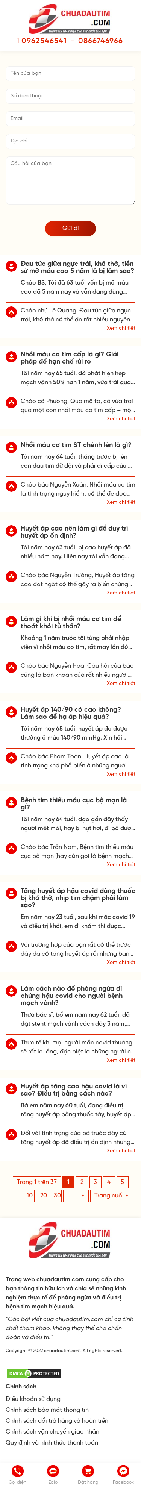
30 (57, 1196)
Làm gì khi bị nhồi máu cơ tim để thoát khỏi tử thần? (71, 623)
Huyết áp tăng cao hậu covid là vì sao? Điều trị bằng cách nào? (74, 1090)
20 (43, 1196)
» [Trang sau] (82, 1196)
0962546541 (44, 41)
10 (30, 1196)
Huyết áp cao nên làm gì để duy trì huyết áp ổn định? (74, 532)
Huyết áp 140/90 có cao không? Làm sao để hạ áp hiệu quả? (71, 713)
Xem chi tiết (121, 328)
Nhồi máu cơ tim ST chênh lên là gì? (76, 445)
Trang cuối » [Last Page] (111, 1196)
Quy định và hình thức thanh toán (52, 1443)
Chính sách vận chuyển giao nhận (52, 1432)
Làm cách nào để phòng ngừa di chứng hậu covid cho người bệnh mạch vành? (72, 996)
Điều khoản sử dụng (33, 1399)
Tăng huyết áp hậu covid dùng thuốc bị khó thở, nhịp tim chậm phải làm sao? (78, 898)
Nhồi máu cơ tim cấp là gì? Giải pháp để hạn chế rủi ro (69, 358)
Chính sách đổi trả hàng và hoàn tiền (57, 1421)
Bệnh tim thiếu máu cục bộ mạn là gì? (74, 804)
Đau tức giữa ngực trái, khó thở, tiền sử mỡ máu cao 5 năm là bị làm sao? (77, 268)
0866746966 (100, 41)
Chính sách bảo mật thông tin (47, 1410)
